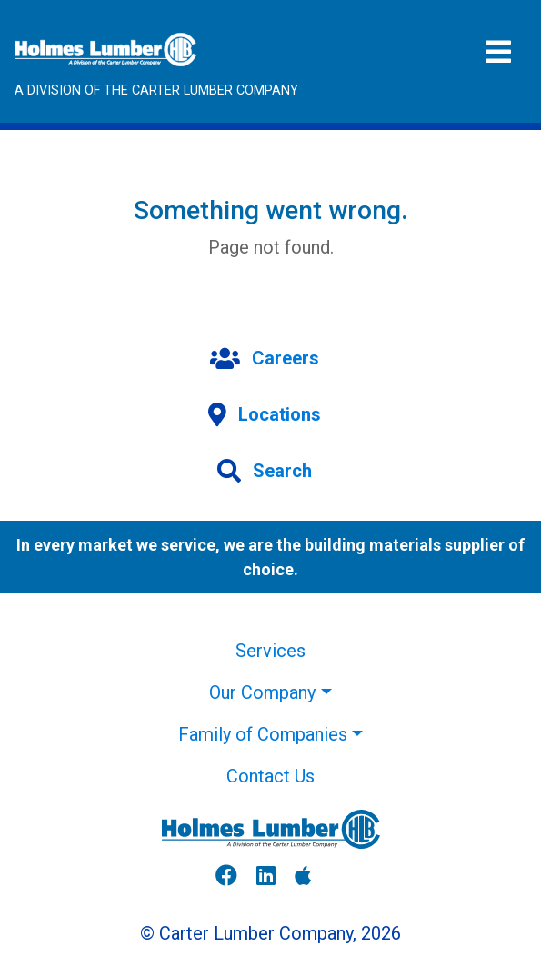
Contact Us (270, 776)
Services (270, 651)
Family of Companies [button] (262, 734)
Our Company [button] (262, 692)
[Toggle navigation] (498, 52)
